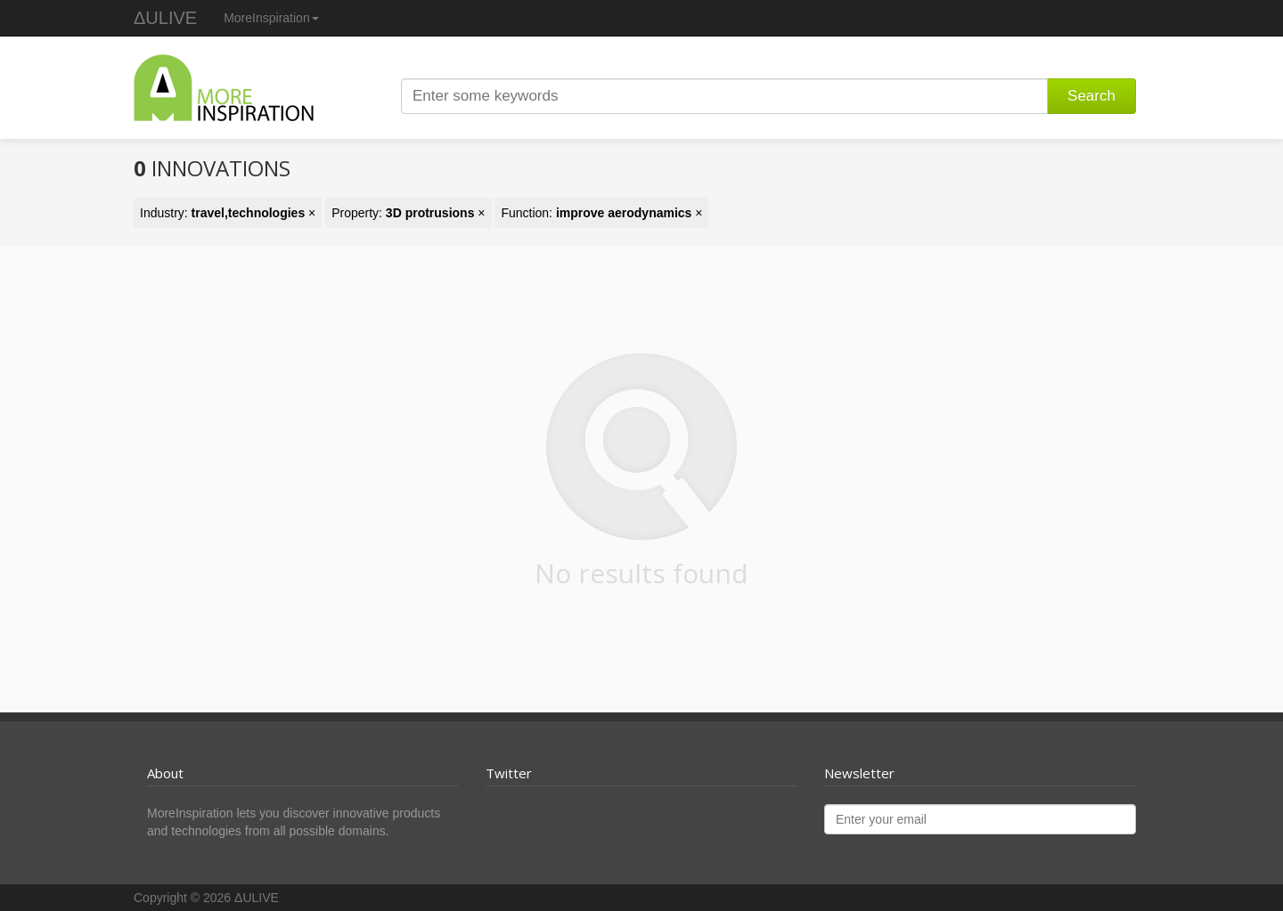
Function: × (601, 213)
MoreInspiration (271, 18)
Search (1091, 95)
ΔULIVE (165, 18)
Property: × (408, 213)
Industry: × (227, 213)
